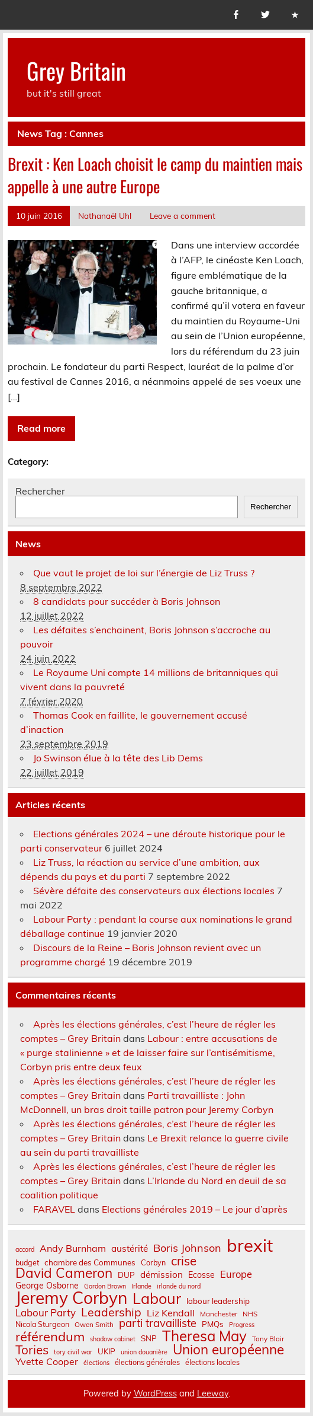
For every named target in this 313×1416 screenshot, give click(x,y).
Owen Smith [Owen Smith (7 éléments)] (94, 1324)
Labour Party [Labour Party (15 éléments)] (45, 1313)
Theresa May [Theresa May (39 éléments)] (204, 1336)
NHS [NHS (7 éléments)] (250, 1314)
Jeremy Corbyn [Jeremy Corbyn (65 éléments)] (71, 1298)
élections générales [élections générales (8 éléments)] (147, 1362)
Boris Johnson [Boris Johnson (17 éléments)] (187, 1248)
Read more (41, 428)
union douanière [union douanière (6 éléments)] (144, 1352)
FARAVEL (54, 1209)
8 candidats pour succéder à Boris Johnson (126, 601)
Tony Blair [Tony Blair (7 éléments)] (268, 1338)
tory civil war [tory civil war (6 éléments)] (73, 1352)
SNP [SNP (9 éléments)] (149, 1338)
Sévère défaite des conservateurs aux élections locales (154, 891)
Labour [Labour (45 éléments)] (157, 1298)
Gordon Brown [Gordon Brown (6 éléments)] (105, 1286)
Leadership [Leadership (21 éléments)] (111, 1312)
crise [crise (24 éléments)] (183, 1261)
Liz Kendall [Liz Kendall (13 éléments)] (171, 1313)
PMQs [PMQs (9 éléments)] (213, 1324)
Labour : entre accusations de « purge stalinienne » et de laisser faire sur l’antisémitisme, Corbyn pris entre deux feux (148, 1052)
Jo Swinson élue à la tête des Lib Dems (118, 758)
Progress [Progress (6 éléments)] (241, 1325)
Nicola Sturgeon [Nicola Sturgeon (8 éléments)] (42, 1324)
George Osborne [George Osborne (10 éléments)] (47, 1285)
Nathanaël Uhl (104, 216)
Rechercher (40, 491)
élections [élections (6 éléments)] (96, 1363)
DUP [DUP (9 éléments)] (126, 1275)
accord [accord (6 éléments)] (24, 1249)
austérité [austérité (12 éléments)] (129, 1248)
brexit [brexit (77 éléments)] (250, 1245)
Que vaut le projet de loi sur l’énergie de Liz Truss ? (143, 573)
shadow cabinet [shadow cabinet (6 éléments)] (112, 1339)
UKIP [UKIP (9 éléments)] (106, 1352)
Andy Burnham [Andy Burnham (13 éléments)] (73, 1248)
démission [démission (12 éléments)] (161, 1274)
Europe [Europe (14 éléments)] (236, 1275)
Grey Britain (76, 70)
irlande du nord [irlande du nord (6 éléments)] (179, 1286)
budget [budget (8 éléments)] (27, 1262)
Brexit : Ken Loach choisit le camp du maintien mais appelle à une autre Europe (155, 175)
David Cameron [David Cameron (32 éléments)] (63, 1273)
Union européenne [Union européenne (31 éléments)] (228, 1350)
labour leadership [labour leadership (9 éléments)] (218, 1301)
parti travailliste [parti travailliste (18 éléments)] (157, 1323)
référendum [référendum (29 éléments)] (50, 1336)
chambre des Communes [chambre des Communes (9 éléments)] (89, 1263)
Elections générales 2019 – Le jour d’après (195, 1209)
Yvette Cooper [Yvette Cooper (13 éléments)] (46, 1361)
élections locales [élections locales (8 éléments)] (212, 1362)
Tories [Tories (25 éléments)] (32, 1350)
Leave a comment (182, 216)
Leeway (212, 1393)
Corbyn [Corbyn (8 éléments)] (153, 1262)
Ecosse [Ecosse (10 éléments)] (201, 1275)
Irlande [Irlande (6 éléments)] (141, 1286)
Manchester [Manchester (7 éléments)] (218, 1314)
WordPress (155, 1393)
